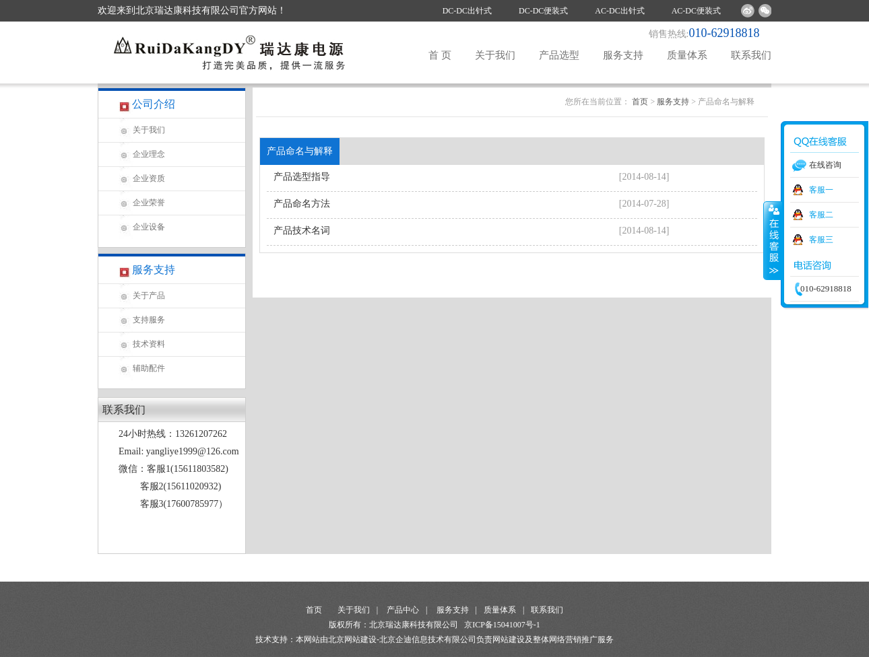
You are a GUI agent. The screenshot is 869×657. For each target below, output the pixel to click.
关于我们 (495, 55)
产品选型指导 (301, 177)
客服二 (821, 214)
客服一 (821, 190)
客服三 (821, 239)
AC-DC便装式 (696, 10)
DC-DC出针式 (467, 10)
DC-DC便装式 (543, 10)
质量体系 (687, 55)
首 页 (439, 55)
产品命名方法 (301, 204)
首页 (640, 101)
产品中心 (403, 610)
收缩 (772, 240)
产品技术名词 (301, 231)
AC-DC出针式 (619, 10)
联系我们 (751, 55)
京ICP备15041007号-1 (502, 624)
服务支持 (623, 55)
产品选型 (559, 55)
